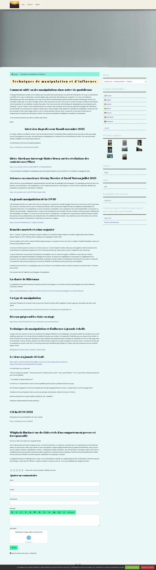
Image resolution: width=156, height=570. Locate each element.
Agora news (107, 218)
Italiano (107, 108)
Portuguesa (108, 121)
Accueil (15, 74)
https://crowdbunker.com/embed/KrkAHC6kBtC (24, 147)
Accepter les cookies (132, 567)
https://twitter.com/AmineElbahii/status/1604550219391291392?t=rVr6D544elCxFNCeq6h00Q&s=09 (40, 309)
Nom (11, 480)
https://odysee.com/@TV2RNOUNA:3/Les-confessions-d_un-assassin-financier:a (34, 322)
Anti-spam (13, 528)
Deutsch (107, 113)
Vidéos (37, 4)
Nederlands (108, 117)
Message (12, 508)
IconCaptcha (28, 542)
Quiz (23, 4)
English (107, 100)
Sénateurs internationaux (111, 222)
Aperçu (71, 512)
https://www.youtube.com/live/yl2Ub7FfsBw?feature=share (27, 192)
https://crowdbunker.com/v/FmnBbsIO (21, 421)
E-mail (12, 489)
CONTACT (107, 200)
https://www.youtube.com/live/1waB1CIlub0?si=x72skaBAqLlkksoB (30, 167)
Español (107, 104)
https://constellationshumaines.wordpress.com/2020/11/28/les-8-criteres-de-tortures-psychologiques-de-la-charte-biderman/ (47, 291)
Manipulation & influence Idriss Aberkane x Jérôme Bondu (27, 350)
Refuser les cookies (147, 567)
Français (108, 95)
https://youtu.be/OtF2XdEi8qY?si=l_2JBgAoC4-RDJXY (27, 222)
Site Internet (13, 499)
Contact (30, 4)
